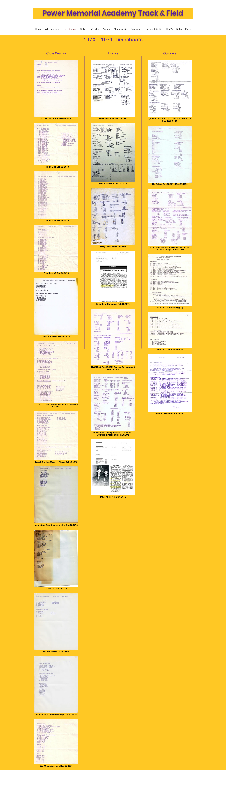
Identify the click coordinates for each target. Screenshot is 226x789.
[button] (168, 29)
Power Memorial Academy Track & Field (113, 13)
